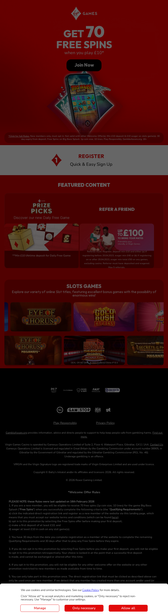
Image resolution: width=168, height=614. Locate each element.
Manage (40, 608)
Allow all (128, 608)
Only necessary (84, 608)
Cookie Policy (90, 590)
